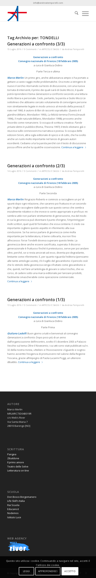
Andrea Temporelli (74, 49)
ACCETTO (69, 571)
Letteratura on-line (18, 470)
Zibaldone (13, 458)
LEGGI (26, 571)
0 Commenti (30, 49)
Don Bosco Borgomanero (21, 497)
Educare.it (13, 509)
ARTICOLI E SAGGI (50, 49)
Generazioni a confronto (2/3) (36, 165)
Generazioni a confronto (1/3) (36, 299)
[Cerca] (74, 13)
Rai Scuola (13, 505)
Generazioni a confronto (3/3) (36, 44)
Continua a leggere (73, 147)
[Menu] (83, 13)
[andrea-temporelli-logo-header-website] (40, 13)
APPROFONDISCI (47, 571)
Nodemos (13, 513)
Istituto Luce (14, 517)
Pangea (11, 454)
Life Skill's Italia (16, 501)
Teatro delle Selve (17, 466)
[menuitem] (74, 13)
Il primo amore (15, 462)
